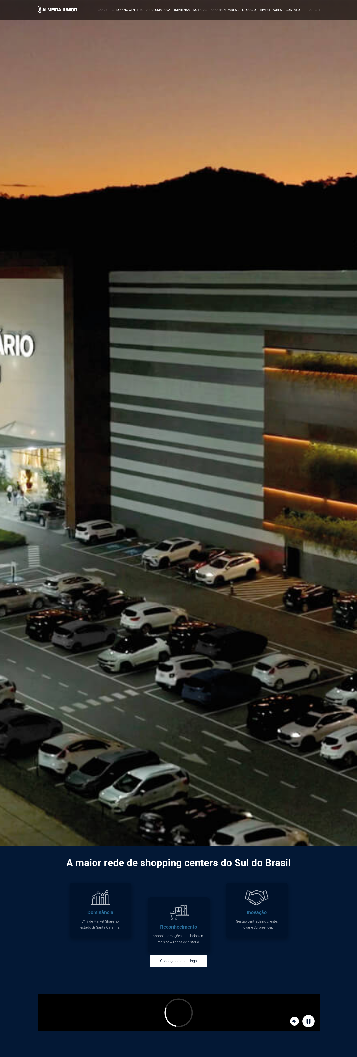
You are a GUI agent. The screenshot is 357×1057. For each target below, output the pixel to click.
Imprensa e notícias (190, 10)
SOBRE (103, 10)
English (313, 10)
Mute (295, 1021)
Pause (309, 1021)
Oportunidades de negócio (233, 10)
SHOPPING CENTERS (127, 10)
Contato (293, 10)
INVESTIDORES (271, 10)
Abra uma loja (158, 10)
